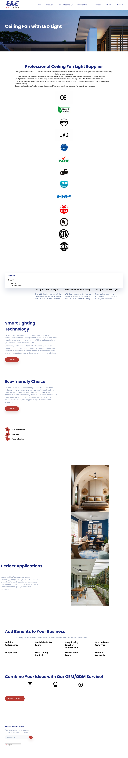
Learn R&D (12, 360)
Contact (119, 5)
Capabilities (82, 5)
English (9, 745)
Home (40, 5)
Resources (97, 5)
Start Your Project (15, 698)
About (109, 5)
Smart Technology (66, 5)
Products (50, 5)
